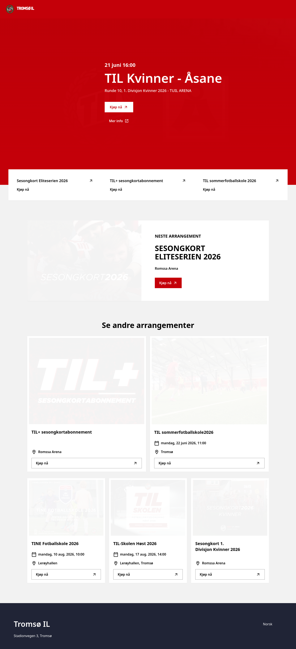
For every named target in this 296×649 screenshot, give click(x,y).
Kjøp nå (119, 107)
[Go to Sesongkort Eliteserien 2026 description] (84, 260)
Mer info (121, 122)
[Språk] (271, 624)
